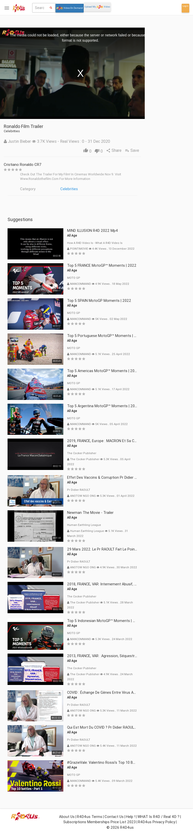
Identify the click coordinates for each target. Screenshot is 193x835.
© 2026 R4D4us (120, 827)
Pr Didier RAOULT (110, 490)
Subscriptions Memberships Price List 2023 (99, 821)
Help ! (130, 816)
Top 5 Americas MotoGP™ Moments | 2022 (135, 371)
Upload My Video (97, 7)
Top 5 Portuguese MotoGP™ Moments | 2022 (137, 335)
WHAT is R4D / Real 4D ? (158, 816)
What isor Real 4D (16, 238)
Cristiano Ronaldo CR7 (55, 164)
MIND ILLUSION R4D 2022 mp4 (124, 230)
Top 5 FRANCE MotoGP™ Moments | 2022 (134, 265)
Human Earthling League (116, 525)
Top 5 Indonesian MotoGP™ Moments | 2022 (136, 620)
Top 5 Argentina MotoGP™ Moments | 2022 (135, 406)
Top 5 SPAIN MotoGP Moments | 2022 (131, 300)
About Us (67, 816)
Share (146, 150)
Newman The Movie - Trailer (122, 512)
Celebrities (101, 188)
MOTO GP (105, 278)
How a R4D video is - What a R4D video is (127, 243)
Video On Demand (69, 8)
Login (185, 6)
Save (165, 150)
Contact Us (114, 816)
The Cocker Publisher (113, 453)
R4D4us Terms (89, 816)
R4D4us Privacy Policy (156, 821)
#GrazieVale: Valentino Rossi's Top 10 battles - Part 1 (143, 762)
